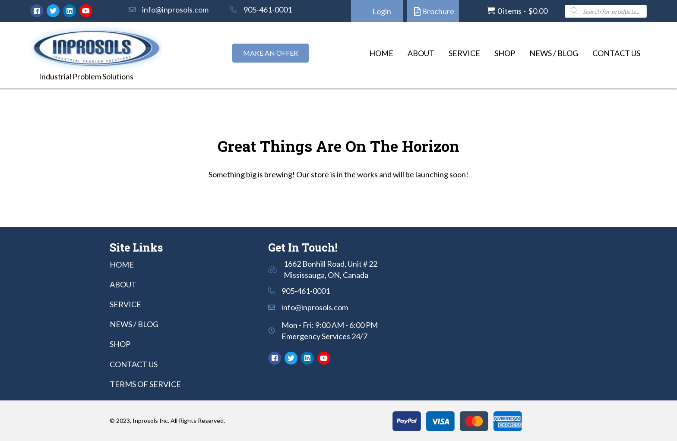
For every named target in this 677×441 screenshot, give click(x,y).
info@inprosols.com (175, 9)
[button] (36, 10)
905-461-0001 (268, 9)
